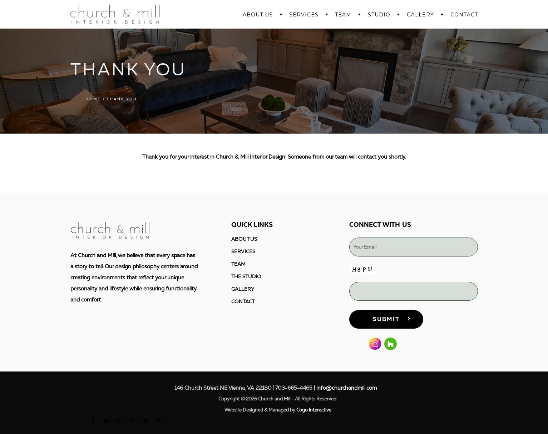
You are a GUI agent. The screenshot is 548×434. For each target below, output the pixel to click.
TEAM (238, 264)
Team (343, 14)
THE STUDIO (246, 277)
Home (93, 99)
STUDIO (379, 14)
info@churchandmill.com (346, 388)
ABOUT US (258, 14)
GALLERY (420, 14)
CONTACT (464, 14)
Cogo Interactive (313, 410)
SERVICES (304, 14)
